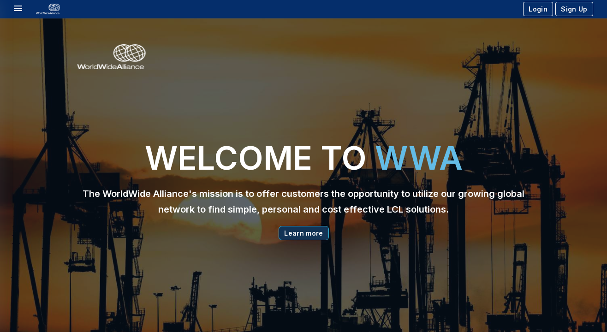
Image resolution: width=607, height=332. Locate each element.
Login (538, 9)
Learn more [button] (303, 233)
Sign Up (574, 9)
